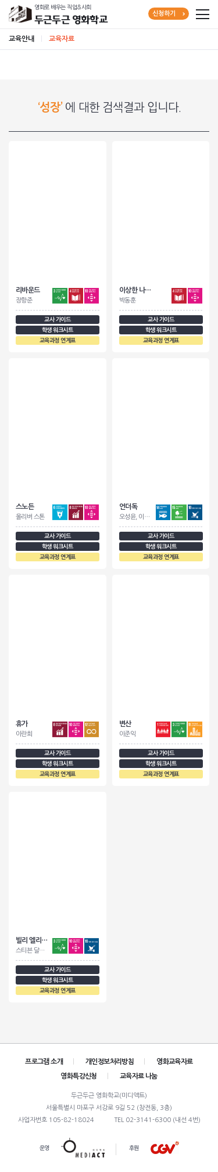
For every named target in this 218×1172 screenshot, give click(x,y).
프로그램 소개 (44, 1061)
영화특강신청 (78, 1076)
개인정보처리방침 (109, 1061)
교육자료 (61, 38)
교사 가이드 (57, 319)
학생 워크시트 (57, 330)
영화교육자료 (174, 1061)
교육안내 (21, 38)
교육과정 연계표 (58, 340)
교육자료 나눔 (139, 1076)
